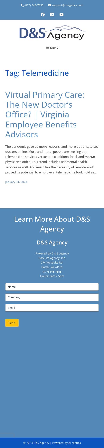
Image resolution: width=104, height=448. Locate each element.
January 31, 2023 (16, 182)
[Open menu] (52, 47)
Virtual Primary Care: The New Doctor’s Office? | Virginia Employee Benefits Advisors (44, 114)
